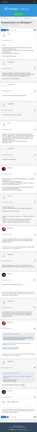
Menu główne (5, 2)
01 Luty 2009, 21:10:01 (6, 174)
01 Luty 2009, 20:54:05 (6, 129)
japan (10, 168)
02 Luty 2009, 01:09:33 (6, 261)
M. (9, 34)
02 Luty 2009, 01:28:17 (6, 328)
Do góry (3, 416)
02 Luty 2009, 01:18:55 (6, 307)
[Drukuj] (34, 30)
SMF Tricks (20, 426)
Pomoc (10, 429)
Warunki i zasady (17, 429)
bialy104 (11, 62)
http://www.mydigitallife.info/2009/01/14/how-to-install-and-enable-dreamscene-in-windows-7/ (17, 183)
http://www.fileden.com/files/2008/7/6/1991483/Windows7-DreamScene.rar (18, 51)
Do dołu (3, 30)
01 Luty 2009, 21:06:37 (6, 155)
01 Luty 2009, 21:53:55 (6, 202)
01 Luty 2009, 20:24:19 (6, 40)
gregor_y (11, 254)
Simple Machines (22, 427)
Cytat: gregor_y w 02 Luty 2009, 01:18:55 (12, 334)
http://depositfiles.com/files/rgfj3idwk (12, 190)
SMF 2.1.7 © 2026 (14, 427)
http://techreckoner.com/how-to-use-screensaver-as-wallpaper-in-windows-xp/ (16, 343)
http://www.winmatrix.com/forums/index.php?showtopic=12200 (15, 141)
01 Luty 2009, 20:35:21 (6, 68)
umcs (10, 274)
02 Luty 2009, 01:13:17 (6, 280)
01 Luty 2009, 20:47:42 (6, 91)
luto (10, 196)
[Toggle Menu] (34, 2)
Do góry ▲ (25, 429)
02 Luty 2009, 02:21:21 (6, 397)
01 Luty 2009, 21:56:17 (6, 234)
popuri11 (11, 84)
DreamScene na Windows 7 (17, 22)
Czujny (11, 228)
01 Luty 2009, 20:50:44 (6, 110)
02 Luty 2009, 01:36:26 (6, 368)
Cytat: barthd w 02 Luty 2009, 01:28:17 (12, 373)
